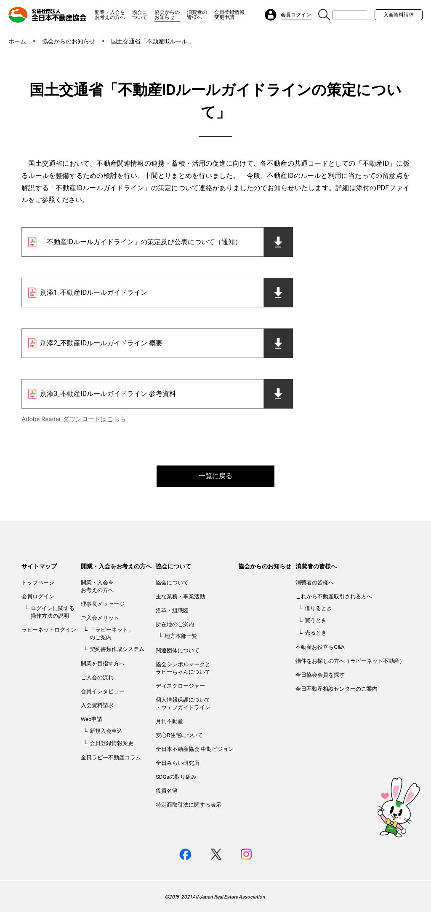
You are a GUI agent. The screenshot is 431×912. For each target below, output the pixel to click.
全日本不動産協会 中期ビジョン (195, 749)
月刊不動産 (169, 721)
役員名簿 (167, 791)
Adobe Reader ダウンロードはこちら (73, 419)
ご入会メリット (100, 618)
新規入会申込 (106, 731)
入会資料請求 (398, 15)
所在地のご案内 (175, 624)
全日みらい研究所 (178, 763)
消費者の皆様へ (197, 14)
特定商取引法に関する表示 (188, 805)
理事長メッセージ (103, 604)
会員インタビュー (103, 691)
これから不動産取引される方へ (333, 596)
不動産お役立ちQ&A (320, 647)
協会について (139, 14)
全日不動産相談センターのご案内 (336, 689)
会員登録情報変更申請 (229, 14)
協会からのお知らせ (167, 14)
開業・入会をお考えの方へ (110, 14)
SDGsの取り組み (176, 777)
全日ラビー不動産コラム (111, 757)
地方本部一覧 (181, 636)
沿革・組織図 (172, 610)
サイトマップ (39, 566)
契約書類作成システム (117, 649)
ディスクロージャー (180, 686)
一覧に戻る (215, 476)
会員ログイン (37, 596)
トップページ (37, 582)
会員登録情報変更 (111, 743)
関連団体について (178, 650)
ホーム (17, 41)
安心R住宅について (179, 735)
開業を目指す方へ (103, 663)
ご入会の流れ (97, 677)
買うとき (316, 620)
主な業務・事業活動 (180, 596)
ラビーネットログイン (48, 630)
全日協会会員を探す (320, 675)
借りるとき (318, 608)
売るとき (316, 633)
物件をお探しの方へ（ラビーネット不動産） (350, 661)
